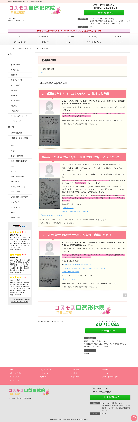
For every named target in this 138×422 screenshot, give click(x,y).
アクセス (69, 42)
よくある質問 (93, 36)
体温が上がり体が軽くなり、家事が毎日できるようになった (81, 157)
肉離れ (13, 212)
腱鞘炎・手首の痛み (18, 187)
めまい (13, 171)
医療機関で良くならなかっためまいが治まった (77, 264)
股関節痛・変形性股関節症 (20, 139)
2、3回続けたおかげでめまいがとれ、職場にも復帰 (75, 93)
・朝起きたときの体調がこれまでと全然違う (75, 211)
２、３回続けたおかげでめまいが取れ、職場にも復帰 (76, 235)
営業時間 (14, 75)
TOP (20, 36)
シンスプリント (16, 207)
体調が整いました (68, 208)
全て (42, 72)
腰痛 (12, 146)
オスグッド (15, 202)
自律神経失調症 (16, 133)
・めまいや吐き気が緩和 (70, 272)
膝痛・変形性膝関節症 (19, 161)
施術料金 (118, 36)
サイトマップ (118, 42)
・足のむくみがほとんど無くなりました (51, 215)
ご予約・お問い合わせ (93, 42)
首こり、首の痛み (17, 156)
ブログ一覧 (15, 70)
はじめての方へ (44, 36)
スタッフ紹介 (69, 36)
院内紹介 (14, 106)
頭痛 (12, 166)
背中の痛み (15, 181)
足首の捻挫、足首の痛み (20, 197)
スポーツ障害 (15, 192)
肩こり (13, 151)
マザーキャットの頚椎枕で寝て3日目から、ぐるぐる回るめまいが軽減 (84, 268)
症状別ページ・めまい (69, 279)
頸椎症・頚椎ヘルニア (19, 176)
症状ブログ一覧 (20, 42)
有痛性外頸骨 (15, 217)
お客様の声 (44, 42)
